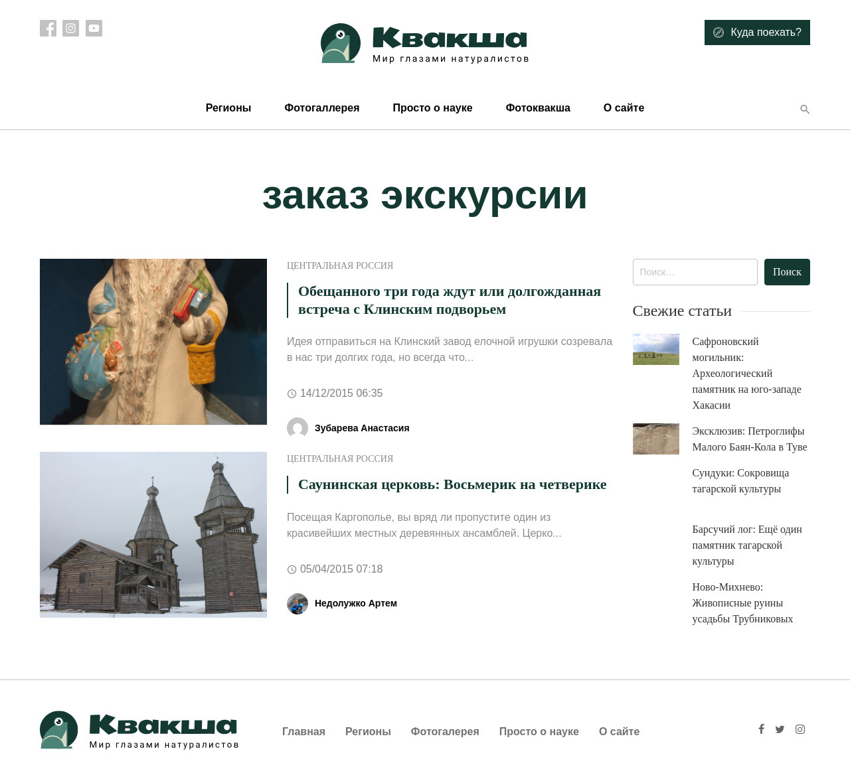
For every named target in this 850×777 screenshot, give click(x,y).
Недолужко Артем (356, 603)
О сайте (624, 107)
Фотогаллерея (321, 107)
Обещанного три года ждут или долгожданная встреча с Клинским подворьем (449, 300)
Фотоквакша (538, 107)
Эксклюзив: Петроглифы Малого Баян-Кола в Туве (750, 439)
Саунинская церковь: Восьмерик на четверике (452, 484)
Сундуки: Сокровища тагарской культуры (741, 480)
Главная (303, 731)
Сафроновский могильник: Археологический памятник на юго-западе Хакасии (747, 373)
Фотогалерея (445, 731)
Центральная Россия (340, 266)
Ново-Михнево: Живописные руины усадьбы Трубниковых (743, 602)
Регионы (229, 107)
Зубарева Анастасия (362, 428)
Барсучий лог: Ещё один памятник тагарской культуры (747, 545)
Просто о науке (432, 107)
